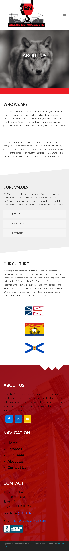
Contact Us (16, 467)
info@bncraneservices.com (29, 520)
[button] (64, 15)
